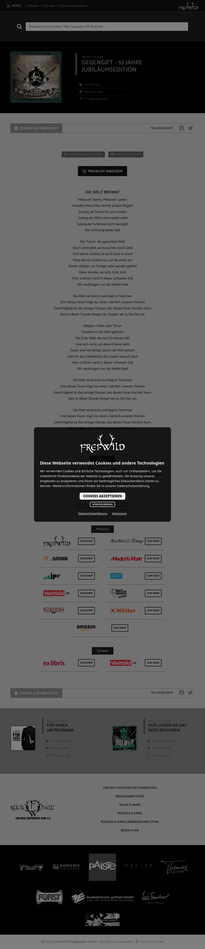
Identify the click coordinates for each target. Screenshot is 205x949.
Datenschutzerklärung (92, 513)
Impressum (119, 513)
